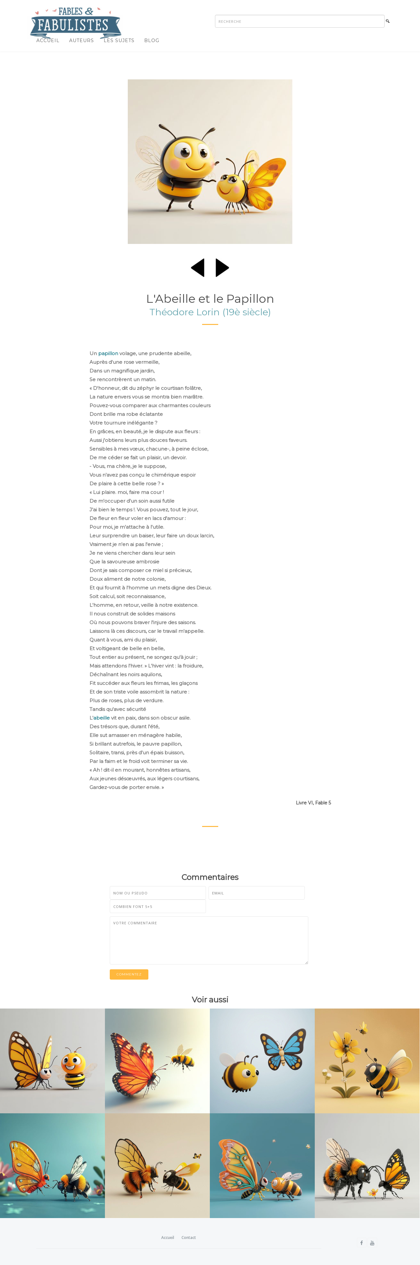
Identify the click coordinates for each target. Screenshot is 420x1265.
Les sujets (119, 40)
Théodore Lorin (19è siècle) (210, 312)
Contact (189, 1237)
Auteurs (81, 40)
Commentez (129, 974)
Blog (151, 40)
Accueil (48, 40)
